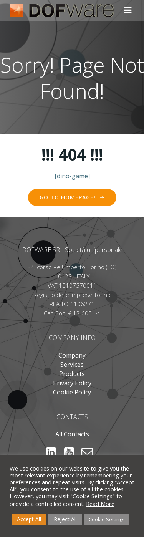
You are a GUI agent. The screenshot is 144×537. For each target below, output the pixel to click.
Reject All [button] (65, 519)
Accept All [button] (29, 519)
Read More (100, 503)
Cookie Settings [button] (107, 519)
